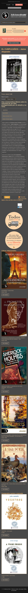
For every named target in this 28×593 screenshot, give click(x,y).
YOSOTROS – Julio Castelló (6, 531)
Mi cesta (20, 4)
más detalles (5, 294)
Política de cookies (14, 589)
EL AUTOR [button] (5, 113)
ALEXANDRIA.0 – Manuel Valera (7, 290)
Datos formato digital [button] (7, 118)
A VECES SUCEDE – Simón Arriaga (8, 575)
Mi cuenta (8, 4)
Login (13, 4)
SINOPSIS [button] (5, 110)
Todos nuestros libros (14, 42)
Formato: (3, 99)
